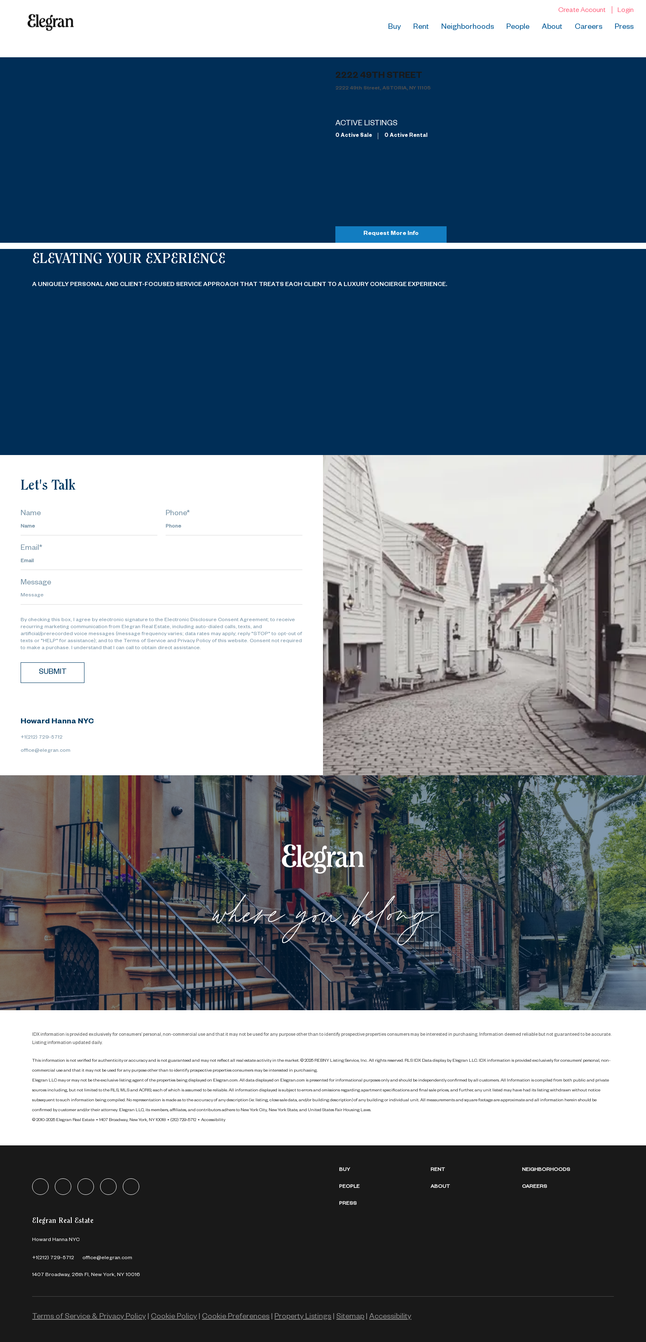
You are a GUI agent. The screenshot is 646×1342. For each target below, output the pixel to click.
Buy (394, 27)
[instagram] (108, 1186)
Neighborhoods (467, 27)
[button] (385, 1170)
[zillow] (85, 1186)
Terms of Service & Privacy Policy (89, 1317)
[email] (161, 562)
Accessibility (213, 1120)
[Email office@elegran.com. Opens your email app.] (107, 1258)
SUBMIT (53, 673)
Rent (421, 27)
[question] (161, 596)
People (517, 27)
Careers (588, 27)
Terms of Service (145, 641)
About (552, 27)
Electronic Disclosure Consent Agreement (216, 620)
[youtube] (131, 1186)
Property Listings (302, 1317)
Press (624, 27)
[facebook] (40, 1186)
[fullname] (89, 527)
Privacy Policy (194, 641)
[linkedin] (63, 1186)
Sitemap (350, 1317)
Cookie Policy (174, 1317)
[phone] (234, 527)
